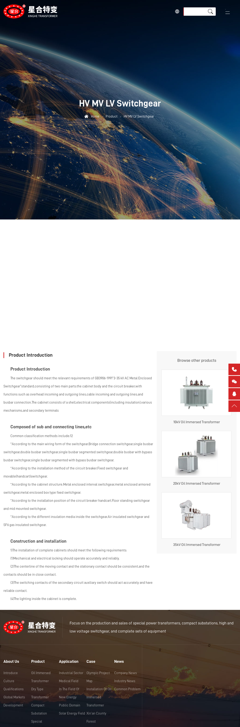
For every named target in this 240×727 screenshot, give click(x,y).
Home (95, 116)
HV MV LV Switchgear (139, 116)
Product (111, 116)
